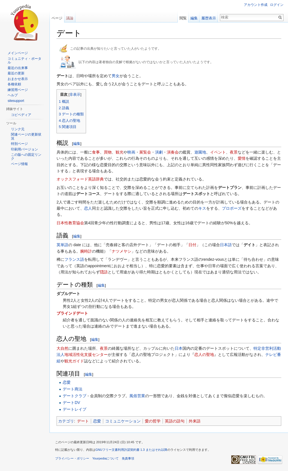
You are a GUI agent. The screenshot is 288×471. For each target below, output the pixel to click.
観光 (119, 152)
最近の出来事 (18, 68)
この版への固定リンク (26, 157)
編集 (76, 143)
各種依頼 (14, 84)
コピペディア (21, 115)
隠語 (104, 272)
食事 (96, 152)
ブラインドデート (72, 313)
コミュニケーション (123, 421)
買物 (108, 152)
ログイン (277, 5)
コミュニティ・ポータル (24, 61)
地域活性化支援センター (86, 354)
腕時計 (86, 251)
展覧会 (145, 152)
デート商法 (72, 389)
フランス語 (74, 259)
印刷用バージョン (24, 149)
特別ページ (19, 144)
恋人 (88, 208)
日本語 (226, 245)
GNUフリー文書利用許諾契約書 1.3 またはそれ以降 (131, 449)
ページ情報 (19, 164)
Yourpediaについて (105, 458)
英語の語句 (174, 421)
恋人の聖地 (204, 354)
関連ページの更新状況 (26, 136)
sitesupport (16, 101)
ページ (56, 18)
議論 (69, 18)
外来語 (195, 421)
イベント (218, 152)
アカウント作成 (255, 5)
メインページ (18, 53)
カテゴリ (66, 421)
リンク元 (17, 129)
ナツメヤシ (121, 251)
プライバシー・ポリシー (72, 458)
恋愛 (67, 382)
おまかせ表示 (18, 79)
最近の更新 (16, 73)
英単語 (62, 245)
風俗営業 (137, 396)
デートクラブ (74, 396)
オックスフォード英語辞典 (80, 179)
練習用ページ (18, 90)
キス (202, 208)
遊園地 (200, 152)
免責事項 (128, 458)
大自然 (62, 348)
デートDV (71, 402)
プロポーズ (232, 208)
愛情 (242, 158)
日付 (192, 245)
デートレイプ (74, 409)
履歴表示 (208, 18)
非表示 (74, 95)
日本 (179, 348)
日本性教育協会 (70, 223)
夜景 (234, 152)
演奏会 (173, 152)
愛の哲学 (153, 421)
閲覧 (183, 18)
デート (83, 421)
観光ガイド (74, 361)
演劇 (159, 152)
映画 (131, 152)
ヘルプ (13, 95)
